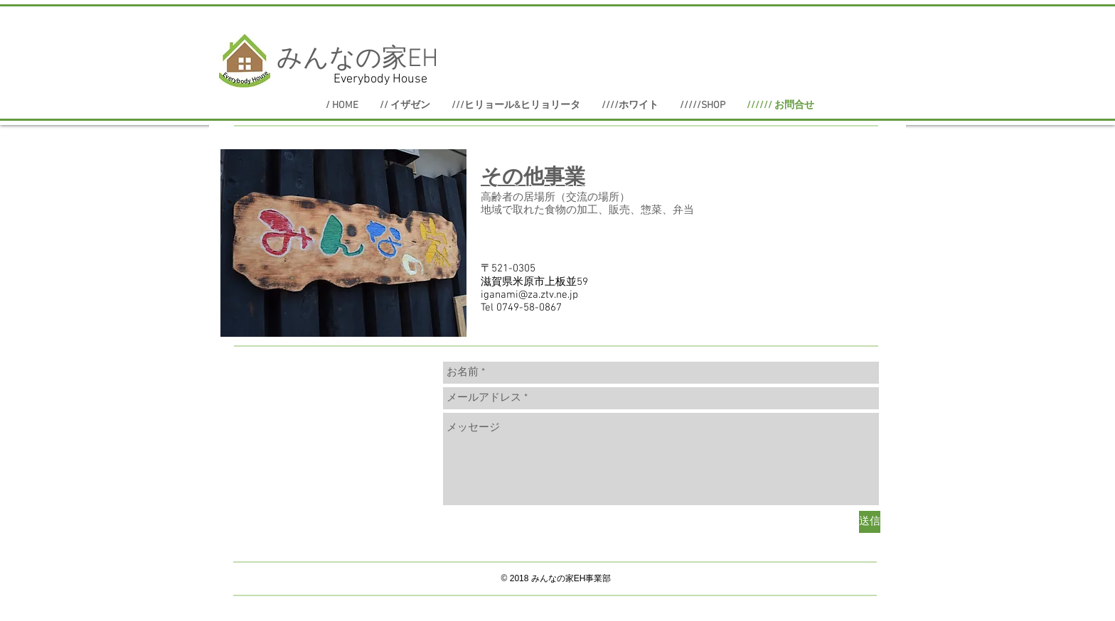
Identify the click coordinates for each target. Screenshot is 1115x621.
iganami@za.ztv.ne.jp (529, 294)
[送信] (869, 522)
